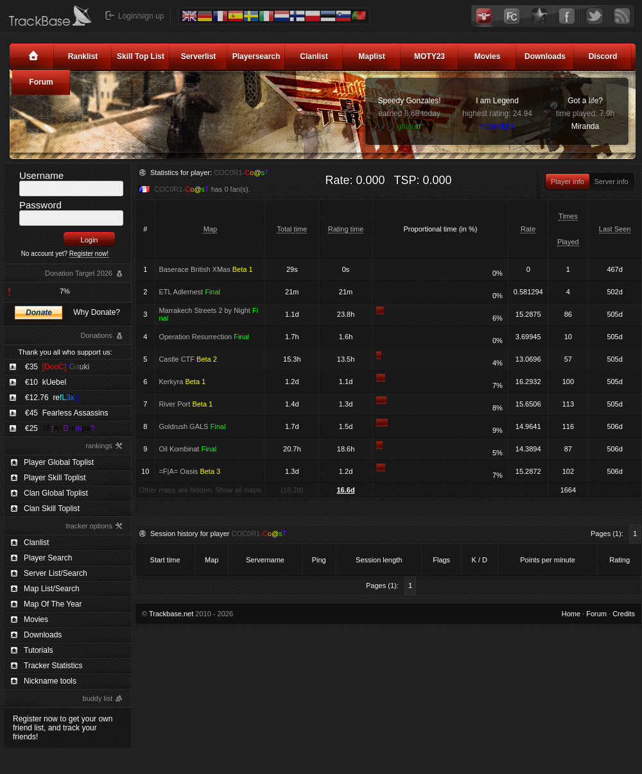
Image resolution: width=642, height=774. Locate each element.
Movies (487, 56)
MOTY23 (429, 56)
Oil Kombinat (187, 449)
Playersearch (256, 56)
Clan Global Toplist (56, 493)
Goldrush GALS (192, 426)
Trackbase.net (171, 614)
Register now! (88, 253)
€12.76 (51, 397)
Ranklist (83, 56)
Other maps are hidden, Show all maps (200, 490)
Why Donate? (96, 312)
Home (571, 614)
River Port (186, 404)
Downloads (545, 56)
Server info (611, 181)
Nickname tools (50, 681)
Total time (292, 229)
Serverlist (198, 56)
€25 (60, 428)
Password (40, 204)
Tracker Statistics (53, 665)
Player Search (48, 557)
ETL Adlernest (189, 292)
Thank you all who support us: (65, 352)
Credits (623, 614)
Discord (603, 56)
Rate (528, 229)
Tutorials (38, 650)
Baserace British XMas (205, 269)
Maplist (371, 56)
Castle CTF (188, 359)
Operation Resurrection (204, 337)
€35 (57, 366)
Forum (41, 82)
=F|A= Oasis (189, 471)
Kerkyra (182, 381)
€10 (45, 382)
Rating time (346, 229)
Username (41, 175)
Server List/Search (55, 573)
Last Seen (615, 229)
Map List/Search (52, 588)
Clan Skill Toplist (52, 508)
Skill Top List (140, 56)
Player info (567, 181)
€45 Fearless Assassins (66, 412)
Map (210, 229)
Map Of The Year (53, 604)
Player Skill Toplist (54, 477)
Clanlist (313, 56)
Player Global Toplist (59, 462)
